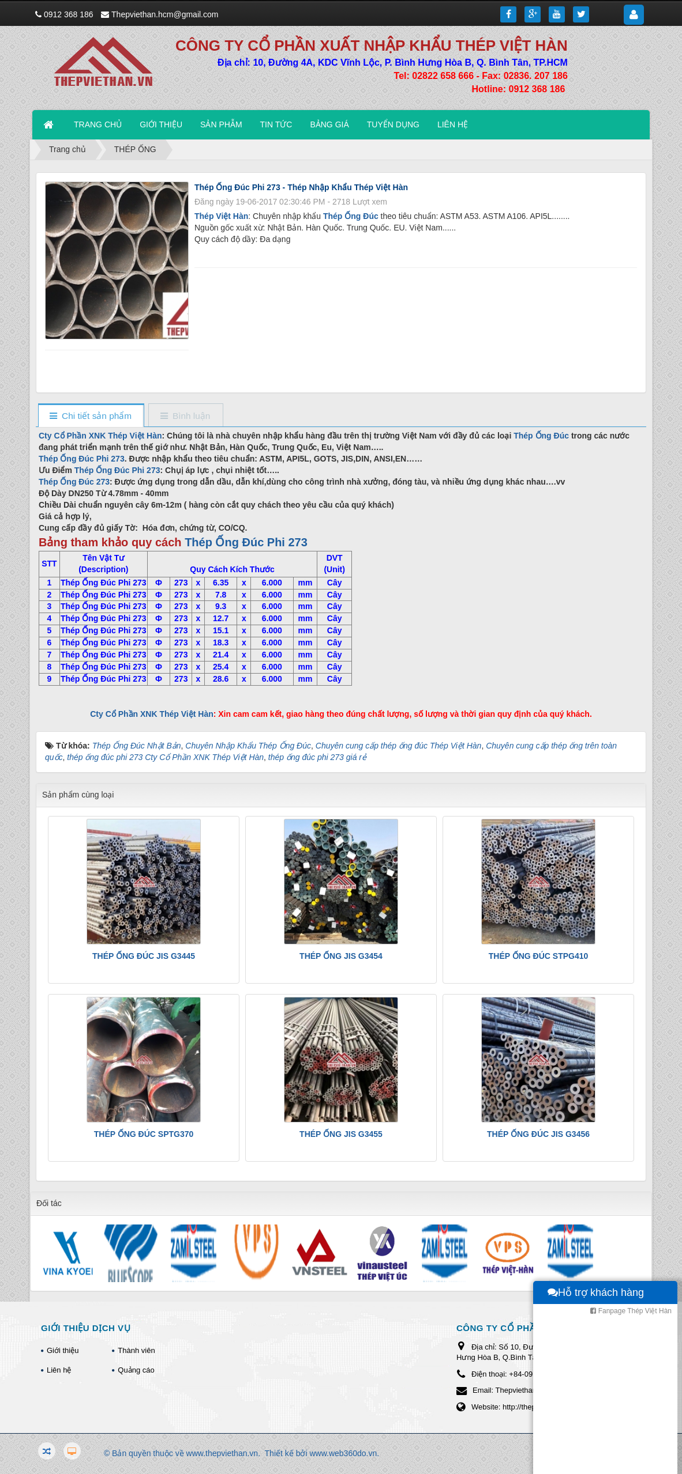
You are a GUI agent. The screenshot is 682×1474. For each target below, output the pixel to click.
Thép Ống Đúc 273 (74, 481)
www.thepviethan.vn (222, 1453)
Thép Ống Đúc (541, 435)
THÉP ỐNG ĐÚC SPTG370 (144, 1134)
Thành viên (136, 1350)
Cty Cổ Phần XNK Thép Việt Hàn (100, 435)
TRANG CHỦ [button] (98, 124)
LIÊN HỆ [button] (452, 124)
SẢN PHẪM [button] (221, 124)
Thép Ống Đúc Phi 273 (82, 458)
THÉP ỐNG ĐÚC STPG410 (539, 956)
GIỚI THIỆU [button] (161, 124)
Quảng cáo (136, 1370)
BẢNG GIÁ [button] (329, 124)
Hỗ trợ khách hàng (596, 1462)
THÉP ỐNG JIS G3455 (341, 1134)
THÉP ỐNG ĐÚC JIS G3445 (143, 956)
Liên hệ (59, 1370)
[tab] (91, 416)
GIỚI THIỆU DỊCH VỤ (85, 1328)
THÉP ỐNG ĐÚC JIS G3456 (538, 1134)
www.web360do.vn (343, 1453)
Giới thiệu (62, 1350)
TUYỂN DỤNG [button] (393, 124)
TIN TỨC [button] (276, 124)
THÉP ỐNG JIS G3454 (341, 956)
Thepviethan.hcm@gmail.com (164, 14)
